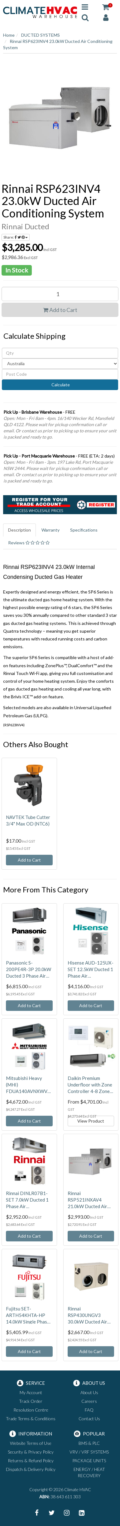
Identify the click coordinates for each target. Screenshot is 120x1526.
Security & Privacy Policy (31, 1451)
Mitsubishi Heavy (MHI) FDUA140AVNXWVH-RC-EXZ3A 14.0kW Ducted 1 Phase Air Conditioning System (29, 1085)
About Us (89, 1392)
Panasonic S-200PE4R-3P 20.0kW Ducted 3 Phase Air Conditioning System (28, 969)
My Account (31, 1392)
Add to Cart (60, 309)
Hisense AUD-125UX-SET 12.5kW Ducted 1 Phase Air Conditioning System (90, 969)
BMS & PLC (89, 1443)
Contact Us (89, 1418)
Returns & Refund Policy (31, 1460)
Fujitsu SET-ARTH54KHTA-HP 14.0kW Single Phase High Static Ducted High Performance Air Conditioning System (28, 1315)
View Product (90, 1121)
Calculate (60, 384)
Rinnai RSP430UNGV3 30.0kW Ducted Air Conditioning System (89, 1315)
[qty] (60, 353)
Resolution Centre (30, 1409)
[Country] (60, 363)
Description (19, 530)
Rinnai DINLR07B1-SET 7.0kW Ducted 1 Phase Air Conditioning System (27, 1200)
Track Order (30, 1401)
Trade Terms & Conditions (30, 1418)
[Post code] (60, 374)
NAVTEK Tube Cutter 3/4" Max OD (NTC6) (28, 820)
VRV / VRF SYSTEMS (89, 1451)
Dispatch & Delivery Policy (30, 1469)
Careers (89, 1401)
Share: (15, 237)
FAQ (89, 1409)
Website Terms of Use (30, 1443)
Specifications (84, 530)
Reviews (29, 542)
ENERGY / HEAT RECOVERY (89, 1472)
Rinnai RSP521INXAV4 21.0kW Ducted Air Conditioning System (89, 1200)
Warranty (50, 530)
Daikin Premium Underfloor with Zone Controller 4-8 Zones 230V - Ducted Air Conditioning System (90, 1085)
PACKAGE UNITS (89, 1460)
